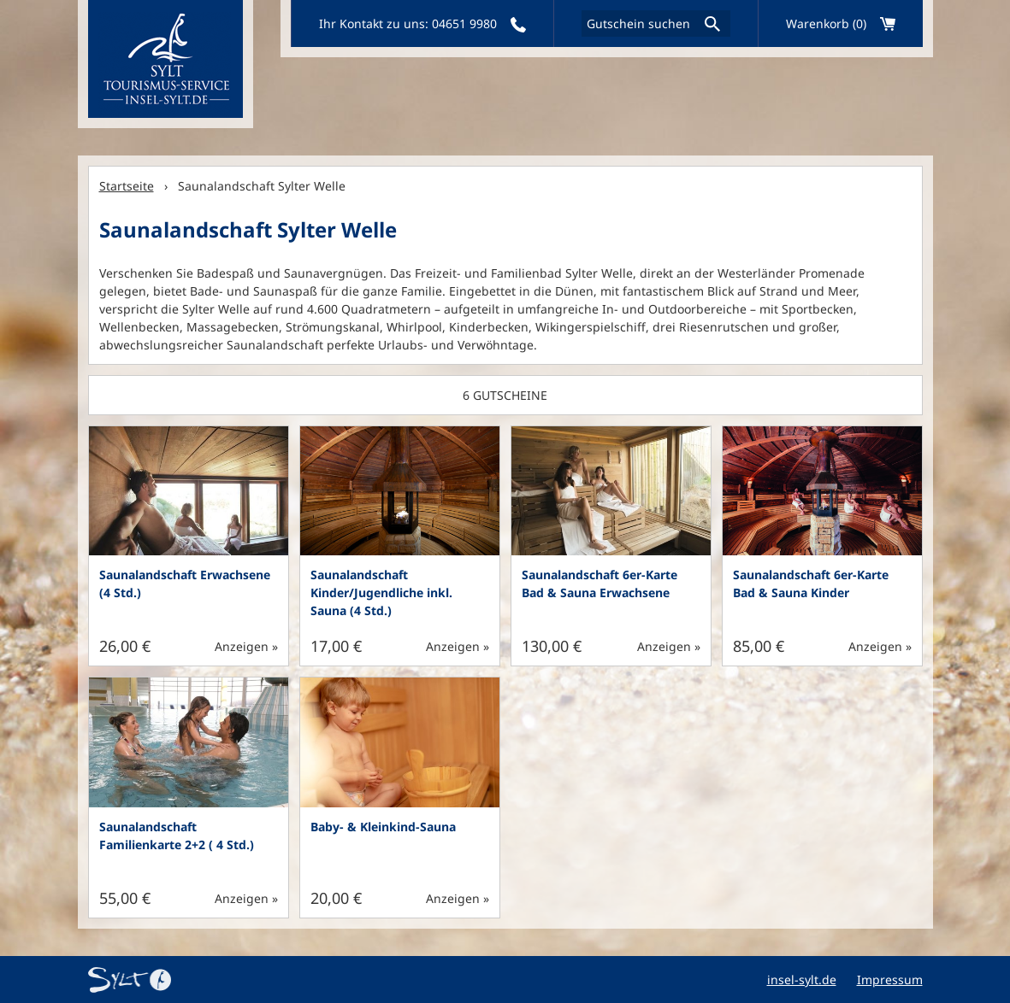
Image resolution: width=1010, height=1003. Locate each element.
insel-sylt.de (801, 979)
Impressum (890, 979)
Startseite (126, 186)
